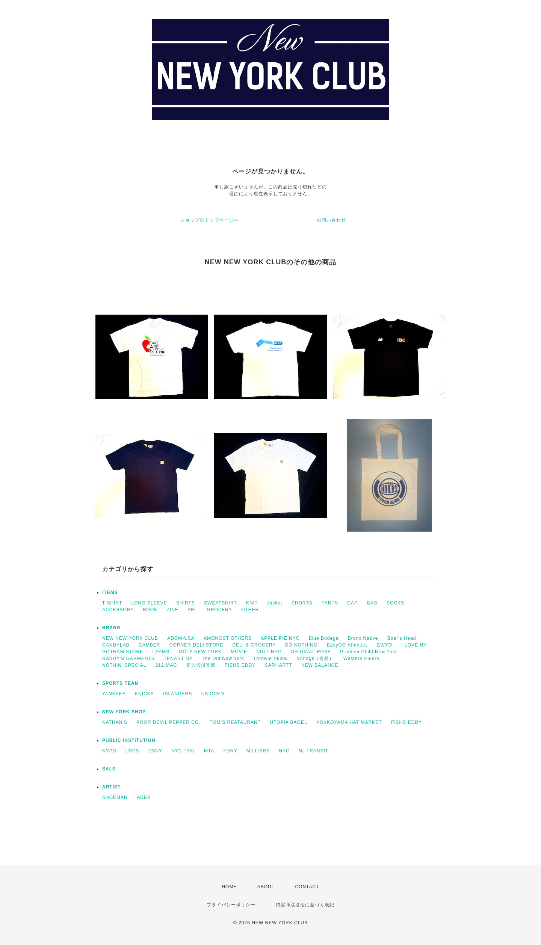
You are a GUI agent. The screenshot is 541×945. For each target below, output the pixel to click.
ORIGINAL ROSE (311, 651)
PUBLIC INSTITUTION (128, 740)
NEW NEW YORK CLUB (130, 638)
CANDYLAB (116, 645)
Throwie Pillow (270, 658)
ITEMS (110, 592)
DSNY (155, 751)
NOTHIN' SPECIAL (124, 665)
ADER (144, 797)
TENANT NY (178, 658)
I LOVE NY (414, 645)
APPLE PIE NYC (280, 638)
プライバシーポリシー (231, 904)
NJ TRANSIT (313, 751)
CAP (352, 603)
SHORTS (302, 603)
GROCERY (219, 609)
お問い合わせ (331, 220)
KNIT (252, 603)
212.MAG (166, 665)
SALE (109, 769)
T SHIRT (112, 603)
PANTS (330, 603)
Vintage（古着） (315, 658)
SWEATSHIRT (220, 603)
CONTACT (307, 886)
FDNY (230, 751)
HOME (229, 886)
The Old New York (223, 658)
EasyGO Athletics (347, 645)
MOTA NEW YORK (200, 651)
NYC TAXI (183, 751)
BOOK (150, 609)
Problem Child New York (368, 651)
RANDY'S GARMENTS (128, 658)
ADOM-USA (181, 638)
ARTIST (111, 787)
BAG (372, 603)
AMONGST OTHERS (228, 638)
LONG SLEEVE (149, 603)
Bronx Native (363, 638)
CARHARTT (278, 665)
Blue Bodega (324, 638)
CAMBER (149, 645)
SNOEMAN (115, 797)
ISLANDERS (177, 693)
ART (192, 609)
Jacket (275, 603)
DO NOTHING (301, 645)
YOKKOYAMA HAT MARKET (349, 722)
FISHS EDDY (240, 665)
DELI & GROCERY (254, 645)
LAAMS (160, 651)
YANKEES (114, 693)
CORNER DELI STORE (196, 645)
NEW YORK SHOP (124, 711)
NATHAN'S (114, 722)
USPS (132, 751)
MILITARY (258, 751)
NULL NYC (268, 651)
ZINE (172, 609)
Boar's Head (401, 638)
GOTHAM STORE (122, 651)
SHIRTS (185, 603)
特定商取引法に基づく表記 (305, 904)
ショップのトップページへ (209, 220)
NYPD (109, 751)
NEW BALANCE (319, 665)
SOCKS (395, 603)
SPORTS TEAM (120, 683)
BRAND (111, 627)
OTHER (250, 609)
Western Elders (361, 658)
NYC (284, 751)
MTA (209, 751)
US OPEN (212, 693)
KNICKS (144, 693)
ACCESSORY (118, 609)
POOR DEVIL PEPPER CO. (168, 722)
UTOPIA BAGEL (288, 722)
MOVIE (239, 651)
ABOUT (266, 886)
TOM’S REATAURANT (235, 722)
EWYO (384, 645)
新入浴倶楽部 (201, 665)
